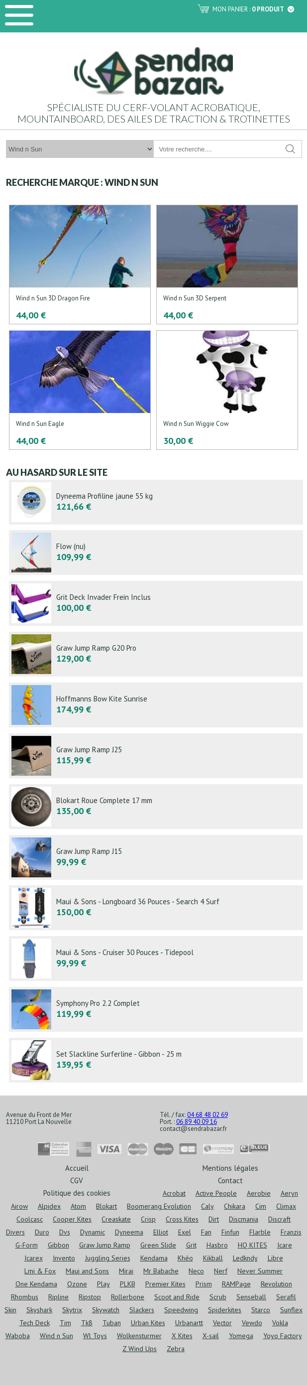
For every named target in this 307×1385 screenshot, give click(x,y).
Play (103, 1283)
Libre (275, 1257)
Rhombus (24, 1296)
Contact (230, 1180)
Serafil (286, 1296)
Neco (196, 1270)
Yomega (241, 1335)
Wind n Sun (56, 1335)
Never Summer (260, 1270)
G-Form (26, 1245)
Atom (78, 1206)
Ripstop (90, 1296)
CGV (76, 1180)
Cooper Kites (72, 1219)
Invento (64, 1257)
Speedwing (181, 1309)
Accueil (77, 1167)
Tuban (111, 1322)
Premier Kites (165, 1283)
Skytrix (72, 1309)
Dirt (213, 1219)
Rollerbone (127, 1296)
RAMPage (236, 1283)
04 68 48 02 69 (207, 1114)
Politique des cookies (76, 1192)
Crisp (148, 1219)
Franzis (291, 1232)
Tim (65, 1322)
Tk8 (87, 1322)
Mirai (126, 1270)
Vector (222, 1322)
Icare (284, 1245)
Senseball (251, 1296)
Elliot (160, 1232)
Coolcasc (29, 1219)
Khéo (185, 1257)
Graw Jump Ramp (104, 1245)
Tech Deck (34, 1322)
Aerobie (259, 1193)
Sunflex (291, 1309)
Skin (10, 1309)
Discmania (243, 1219)
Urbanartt (189, 1322)
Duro (42, 1232)
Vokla (280, 1322)
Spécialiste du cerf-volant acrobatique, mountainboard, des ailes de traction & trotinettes (153, 113)
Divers (15, 1232)
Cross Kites (182, 1219)
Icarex (33, 1257)
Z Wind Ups (139, 1348)
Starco (260, 1309)
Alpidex (49, 1206)
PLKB (127, 1283)
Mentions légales (230, 1167)
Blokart (106, 1206)
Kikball (213, 1257)
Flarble (260, 1232)
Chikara (234, 1206)
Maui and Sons (87, 1270)
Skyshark (39, 1309)
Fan (206, 1232)
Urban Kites (148, 1322)
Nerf (220, 1270)
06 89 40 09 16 (196, 1121)
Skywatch (105, 1309)
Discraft (279, 1219)
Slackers (141, 1309)
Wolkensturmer (139, 1335)
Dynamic (92, 1232)
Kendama (154, 1257)
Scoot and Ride (177, 1296)
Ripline (58, 1296)
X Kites (182, 1335)
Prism (204, 1283)
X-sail (211, 1335)
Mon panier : (253, 9)
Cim (260, 1206)
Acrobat (174, 1193)
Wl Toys (95, 1335)
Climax (286, 1206)
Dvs (64, 1232)
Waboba (17, 1335)
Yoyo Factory (282, 1335)
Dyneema (129, 1232)
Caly (207, 1206)
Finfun (230, 1232)
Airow (19, 1206)
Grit (191, 1245)
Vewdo (252, 1322)
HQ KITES (252, 1245)
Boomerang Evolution (159, 1206)
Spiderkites (224, 1309)
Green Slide (158, 1245)
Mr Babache (161, 1270)
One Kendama (36, 1283)
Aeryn (289, 1193)
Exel (184, 1232)
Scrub (217, 1296)
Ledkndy (245, 1257)
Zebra (176, 1348)
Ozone (77, 1283)
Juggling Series (107, 1257)
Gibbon (58, 1245)
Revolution (276, 1283)
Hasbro (217, 1245)
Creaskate (116, 1219)
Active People (216, 1193)
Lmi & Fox (40, 1270)
